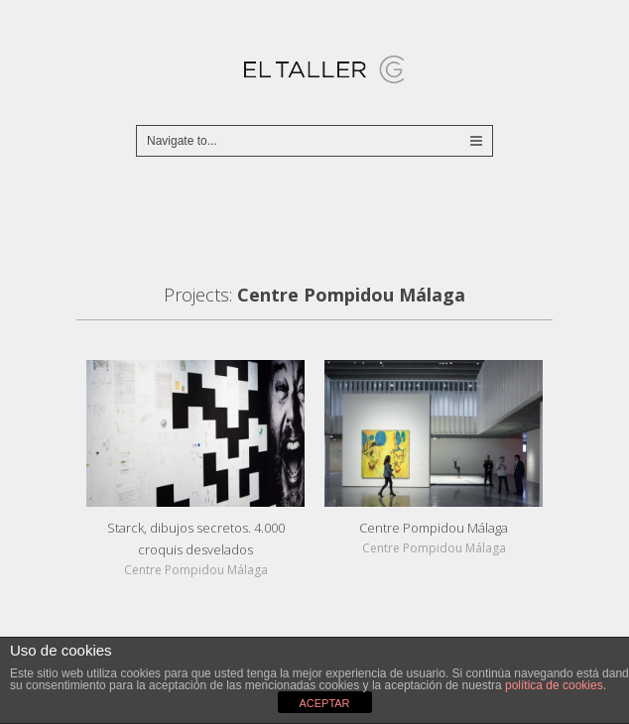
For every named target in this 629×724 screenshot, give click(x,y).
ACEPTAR (324, 703)
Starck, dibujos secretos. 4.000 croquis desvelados (196, 538)
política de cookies (554, 685)
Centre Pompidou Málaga (433, 528)
